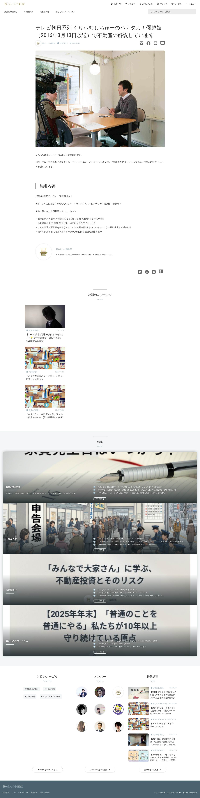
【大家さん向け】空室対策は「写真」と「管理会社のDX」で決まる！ (122, 593)
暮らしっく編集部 (48, 43)
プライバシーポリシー (20, 793)
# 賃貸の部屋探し (32, 689)
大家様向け (44, 12)
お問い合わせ (44, 793)
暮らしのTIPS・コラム (65, 12)
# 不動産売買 (50, 689)
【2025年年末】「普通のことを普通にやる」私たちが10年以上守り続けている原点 (127, 641)
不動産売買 (28, 12)
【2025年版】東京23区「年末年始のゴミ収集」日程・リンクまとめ (121, 647)
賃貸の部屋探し (10, 12)
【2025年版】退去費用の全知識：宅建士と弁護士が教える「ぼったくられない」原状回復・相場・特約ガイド (136, 490)
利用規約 (6, 793)
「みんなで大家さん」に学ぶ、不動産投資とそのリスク (117, 590)
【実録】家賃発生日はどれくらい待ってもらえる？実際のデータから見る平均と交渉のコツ (130, 487)
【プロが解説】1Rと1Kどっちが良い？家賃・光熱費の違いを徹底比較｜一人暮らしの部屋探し (131, 493)
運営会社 (34, 793)
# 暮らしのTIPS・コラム (51, 697)
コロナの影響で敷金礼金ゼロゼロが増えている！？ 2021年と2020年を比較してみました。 (130, 596)
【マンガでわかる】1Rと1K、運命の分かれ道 (113, 644)
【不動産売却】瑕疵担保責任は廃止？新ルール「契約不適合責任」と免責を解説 (126, 545)
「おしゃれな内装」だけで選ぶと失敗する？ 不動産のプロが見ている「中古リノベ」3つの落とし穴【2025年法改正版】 (140, 542)
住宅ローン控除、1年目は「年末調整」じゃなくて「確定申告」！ (121, 539)
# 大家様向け (30, 697)
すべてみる (100, 499)
